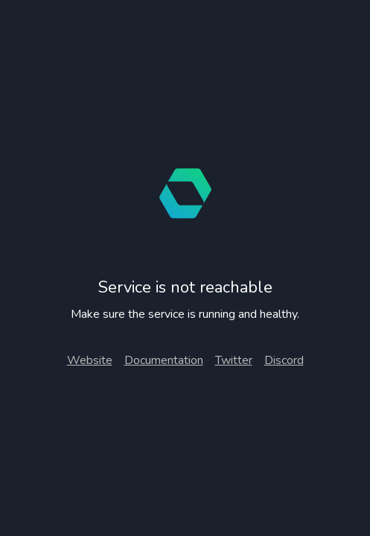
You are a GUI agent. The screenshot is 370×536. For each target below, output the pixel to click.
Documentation (163, 360)
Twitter (233, 360)
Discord (284, 360)
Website (89, 360)
